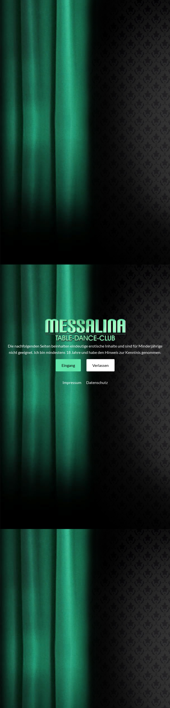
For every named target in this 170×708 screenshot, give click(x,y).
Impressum (72, 382)
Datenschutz (97, 382)
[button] (68, 365)
